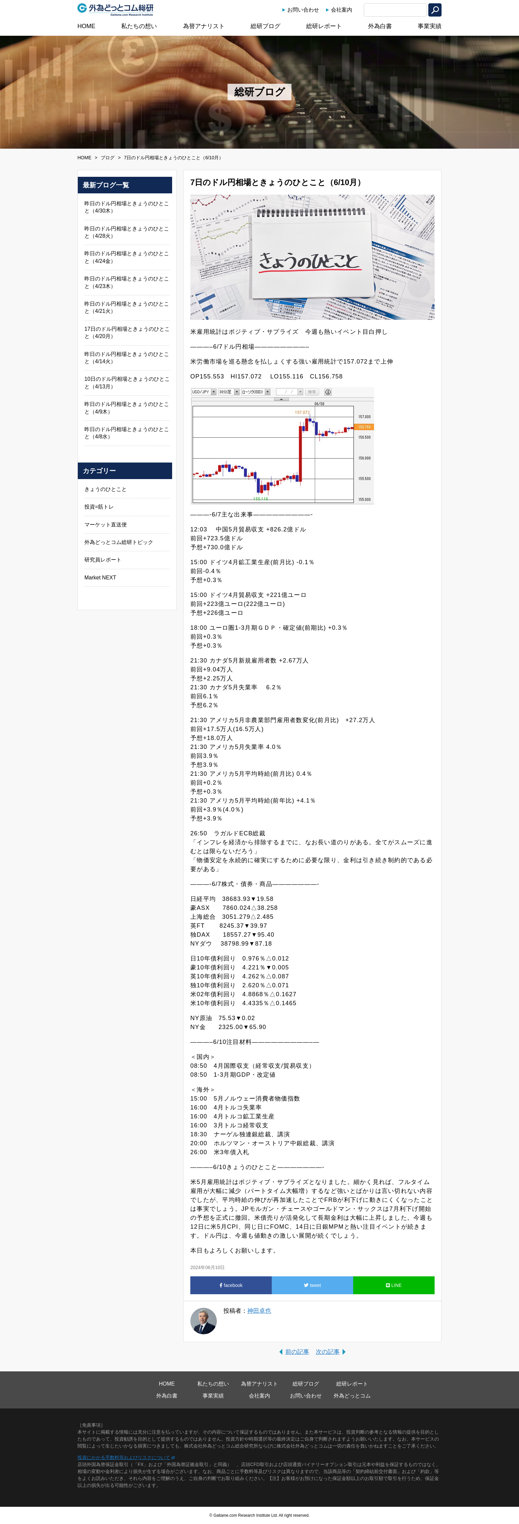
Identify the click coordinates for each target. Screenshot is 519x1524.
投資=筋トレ (99, 507)
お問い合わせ (303, 10)
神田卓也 (259, 1310)
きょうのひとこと (105, 489)
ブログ (108, 157)
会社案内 (341, 10)
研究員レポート (102, 560)
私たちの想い (139, 26)
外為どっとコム (352, 1396)
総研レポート (324, 26)
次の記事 (328, 1352)
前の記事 (297, 1352)
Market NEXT (100, 577)
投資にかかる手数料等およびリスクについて (123, 1457)
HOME (86, 26)
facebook (231, 1285)
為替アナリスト (204, 26)
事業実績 (430, 26)
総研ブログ (265, 26)
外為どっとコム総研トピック (118, 542)
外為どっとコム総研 (115, 9)
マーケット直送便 (105, 524)
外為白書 (380, 26)
